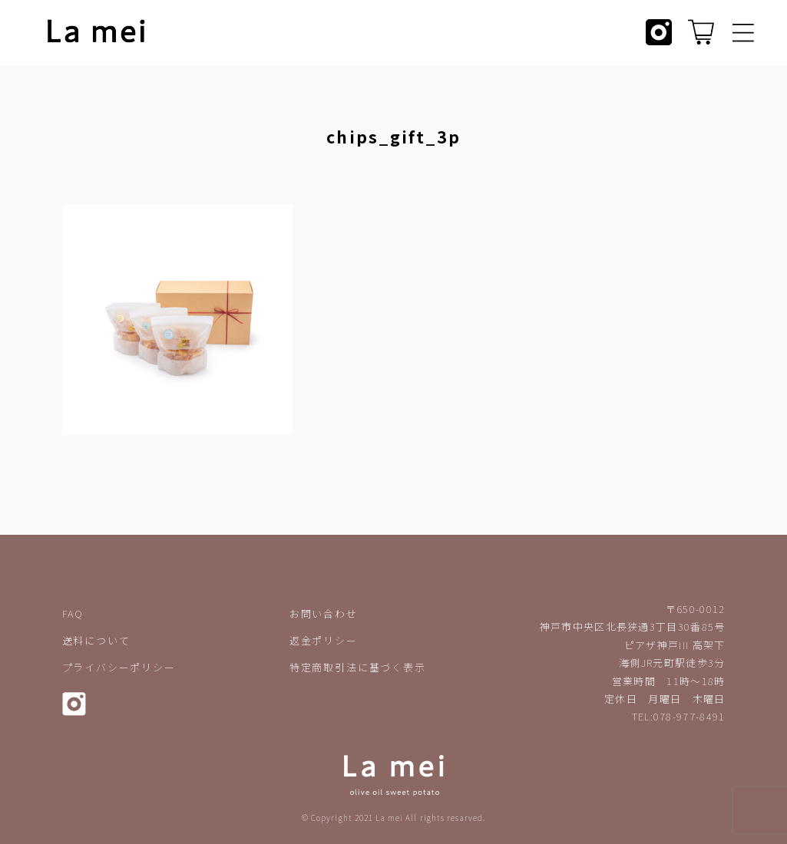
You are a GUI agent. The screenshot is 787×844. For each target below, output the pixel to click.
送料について (96, 640)
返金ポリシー (323, 640)
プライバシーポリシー (119, 667)
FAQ (73, 613)
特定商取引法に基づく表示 (357, 667)
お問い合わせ (323, 613)
